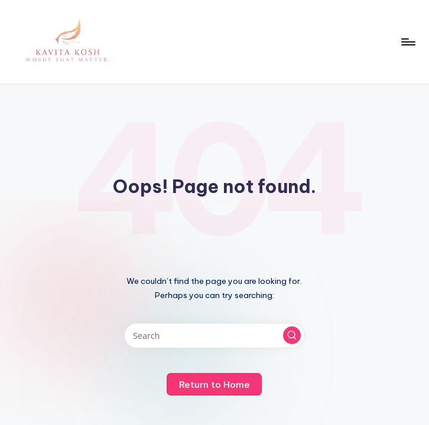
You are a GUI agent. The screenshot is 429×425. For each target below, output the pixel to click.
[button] (292, 335)
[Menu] (407, 41)
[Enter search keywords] (214, 335)
